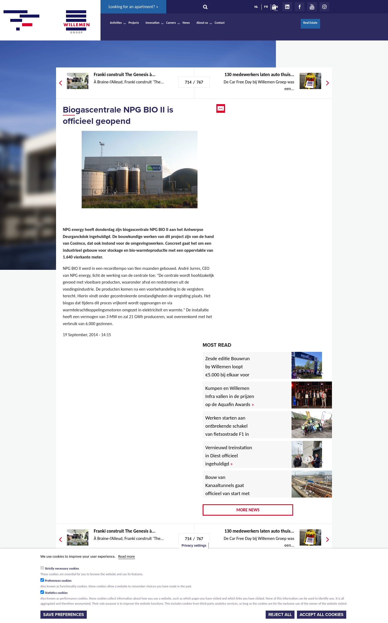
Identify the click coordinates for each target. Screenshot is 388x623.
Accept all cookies (322, 614)
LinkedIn (287, 6)
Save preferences (63, 614)
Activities (116, 23)
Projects (134, 23)
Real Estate (310, 23)
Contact (220, 23)
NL (256, 7)
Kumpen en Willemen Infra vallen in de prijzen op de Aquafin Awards (229, 396)
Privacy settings (194, 545)
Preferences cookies (58, 581)
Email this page (221, 108)
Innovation (153, 23)
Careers (171, 23)
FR (266, 7)
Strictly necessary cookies (62, 568)
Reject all (280, 614)
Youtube (312, 6)
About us (202, 23)
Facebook (299, 6)
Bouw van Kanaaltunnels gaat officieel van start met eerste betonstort (227, 489)
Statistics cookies (56, 593)
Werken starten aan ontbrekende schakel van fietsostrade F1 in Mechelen (227, 430)
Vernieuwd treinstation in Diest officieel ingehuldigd (228, 455)
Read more (126, 556)
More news (247, 509)
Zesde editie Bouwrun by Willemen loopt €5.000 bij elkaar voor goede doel (227, 370)
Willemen (76, 22)
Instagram (324, 6)
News (186, 23)
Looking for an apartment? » (133, 6)
